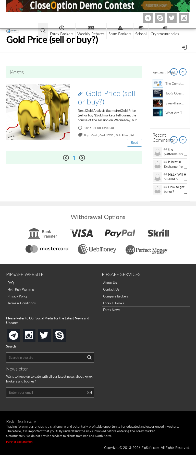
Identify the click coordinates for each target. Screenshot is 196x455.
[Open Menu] (184, 47)
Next (183, 72)
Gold (94, 135)
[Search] (89, 357)
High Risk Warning (20, 289)
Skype (164, 18)
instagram (34, 334)
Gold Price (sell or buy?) (106, 97)
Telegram (152, 19)
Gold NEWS (106, 135)
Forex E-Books (113, 303)
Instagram (188, 18)
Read (134, 142)
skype (65, 334)
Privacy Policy (17, 296)
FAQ (10, 283)
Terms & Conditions (21, 303)
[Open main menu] (43, 31)
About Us (110, 283)
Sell (132, 135)
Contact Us (111, 289)
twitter (176, 18)
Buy (86, 135)
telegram (19, 335)
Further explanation (19, 442)
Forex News (111, 310)
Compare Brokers (116, 296)
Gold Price (122, 135)
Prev (174, 72)
